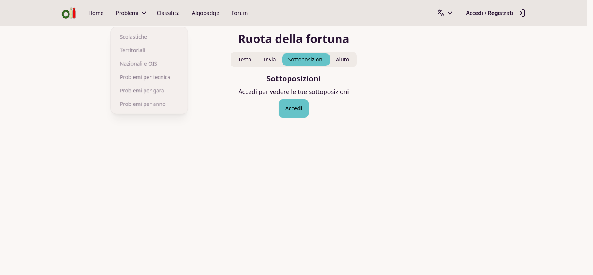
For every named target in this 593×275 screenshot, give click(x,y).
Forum (239, 12)
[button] (130, 13)
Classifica (168, 12)
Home (95, 12)
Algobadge (205, 12)
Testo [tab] (245, 59)
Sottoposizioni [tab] (306, 59)
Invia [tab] (270, 59)
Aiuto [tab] (342, 59)
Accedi (293, 108)
